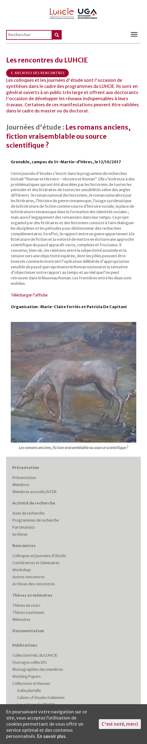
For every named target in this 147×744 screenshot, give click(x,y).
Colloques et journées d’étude (39, 555)
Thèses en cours (26, 605)
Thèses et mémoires (32, 595)
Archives (20, 534)
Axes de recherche (28, 513)
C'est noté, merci (120, 724)
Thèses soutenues (28, 612)
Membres (20, 484)
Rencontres (24, 545)
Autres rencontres (28, 577)
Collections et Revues (31, 683)
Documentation (28, 631)
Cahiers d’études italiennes (41, 697)
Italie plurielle (29, 690)
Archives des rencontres (37, 73)
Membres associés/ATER (34, 491)
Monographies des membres (37, 669)
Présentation (25, 467)
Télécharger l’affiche (29, 295)
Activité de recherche (33, 503)
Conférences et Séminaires (36, 563)
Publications (24, 645)
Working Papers (26, 676)
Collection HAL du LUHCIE (34, 655)
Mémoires (21, 619)
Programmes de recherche (35, 520)
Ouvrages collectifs (29, 662)
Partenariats (23, 527)
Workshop (21, 570)
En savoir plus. (52, 736)
